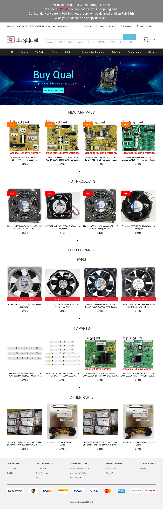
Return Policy (74, 477)
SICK (130, 42)
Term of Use (110, 473)
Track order (126, 26)
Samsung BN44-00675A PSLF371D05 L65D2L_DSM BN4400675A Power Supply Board (138, 158)
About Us (10, 468)
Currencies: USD (106, 26)
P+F (122, 42)
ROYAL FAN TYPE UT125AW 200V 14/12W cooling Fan (25, 305)
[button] (79, 171)
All (12, 52)
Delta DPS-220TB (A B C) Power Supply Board (62, 443)
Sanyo (80, 42)
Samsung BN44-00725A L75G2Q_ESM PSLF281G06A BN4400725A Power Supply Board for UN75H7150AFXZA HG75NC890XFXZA (62, 158)
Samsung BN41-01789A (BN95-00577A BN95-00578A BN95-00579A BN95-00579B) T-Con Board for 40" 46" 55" (138, 374)
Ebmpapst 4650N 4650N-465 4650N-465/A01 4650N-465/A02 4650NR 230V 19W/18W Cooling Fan (100, 305)
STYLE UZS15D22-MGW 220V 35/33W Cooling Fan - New (62, 305)
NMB (61, 42)
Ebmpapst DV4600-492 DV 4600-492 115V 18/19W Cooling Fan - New (100, 227)
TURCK (112, 42)
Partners (143, 468)
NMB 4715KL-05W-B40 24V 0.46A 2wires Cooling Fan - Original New (138, 305)
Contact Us (88, 26)
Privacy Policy (111, 468)
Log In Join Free (145, 26)
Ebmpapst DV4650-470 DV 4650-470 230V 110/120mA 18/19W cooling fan (24, 227)
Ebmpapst (50, 42)
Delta (70, 42)
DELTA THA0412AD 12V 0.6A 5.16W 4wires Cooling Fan (62, 227)
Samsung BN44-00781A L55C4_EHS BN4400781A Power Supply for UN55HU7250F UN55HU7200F (24, 158)
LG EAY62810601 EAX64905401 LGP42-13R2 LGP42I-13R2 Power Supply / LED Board (100, 158)
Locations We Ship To (78, 473)
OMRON (101, 42)
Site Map (10, 473)
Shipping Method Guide (78, 468)
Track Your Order (42, 473)
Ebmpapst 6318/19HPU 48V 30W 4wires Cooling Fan (138, 227)
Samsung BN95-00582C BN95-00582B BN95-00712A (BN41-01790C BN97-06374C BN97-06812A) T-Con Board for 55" (100, 374)
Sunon (90, 42)
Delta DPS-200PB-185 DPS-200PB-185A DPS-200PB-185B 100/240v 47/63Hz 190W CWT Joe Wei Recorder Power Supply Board (24, 443)
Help (37, 477)
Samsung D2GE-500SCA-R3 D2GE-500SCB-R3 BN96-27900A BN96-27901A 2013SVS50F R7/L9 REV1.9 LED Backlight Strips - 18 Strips (62, 374)
